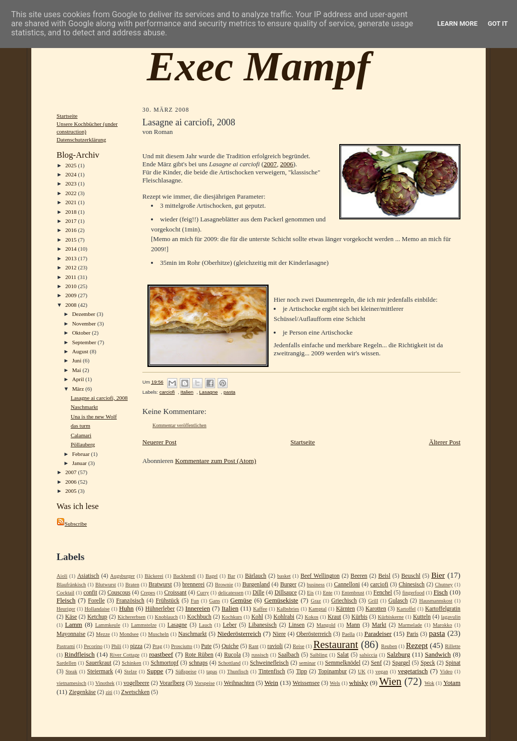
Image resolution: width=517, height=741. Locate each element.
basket (284, 576)
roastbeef (161, 654)
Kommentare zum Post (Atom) (215, 461)
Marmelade (410, 625)
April (78, 379)
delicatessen (230, 592)
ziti (109, 692)
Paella (348, 634)
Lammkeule (107, 625)
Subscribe (72, 524)
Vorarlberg (172, 683)
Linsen (296, 625)
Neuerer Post (159, 442)
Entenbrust (352, 592)
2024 (71, 174)
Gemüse (241, 600)
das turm (80, 426)
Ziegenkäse (82, 692)
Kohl (257, 617)
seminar (307, 663)
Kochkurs (232, 617)
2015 (71, 240)
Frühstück (167, 600)
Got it (498, 23)
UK (362, 671)
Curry (203, 592)
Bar (231, 576)
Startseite (67, 116)
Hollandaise (97, 609)
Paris (412, 634)
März (78, 389)
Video (446, 671)
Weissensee (306, 683)
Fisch (441, 592)
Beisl (384, 576)
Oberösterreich (313, 634)
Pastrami (66, 646)
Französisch (130, 600)
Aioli (62, 576)
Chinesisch (412, 584)
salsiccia (368, 655)
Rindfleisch (80, 654)
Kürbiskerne (390, 617)
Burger (288, 584)
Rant (253, 646)
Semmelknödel (342, 663)
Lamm (73, 624)
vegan (382, 671)
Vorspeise (204, 683)
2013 (71, 258)
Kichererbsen (131, 617)
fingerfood (413, 592)
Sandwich (438, 654)
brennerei (193, 584)
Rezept (417, 645)
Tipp (301, 671)
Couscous (119, 592)
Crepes (147, 592)
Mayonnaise (71, 634)
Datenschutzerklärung (81, 139)
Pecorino (93, 646)
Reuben (389, 646)
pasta (230, 392)
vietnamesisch (71, 683)
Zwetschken (135, 692)
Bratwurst (160, 584)
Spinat (452, 663)
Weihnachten (239, 683)
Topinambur (332, 671)
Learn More (457, 23)
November (84, 323)
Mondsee (128, 634)
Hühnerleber (160, 609)
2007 (71, 472)
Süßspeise (185, 671)
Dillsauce (286, 592)
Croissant (175, 592)
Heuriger (66, 609)
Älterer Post (444, 442)
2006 (71, 482)
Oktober (82, 333)
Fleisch (66, 600)
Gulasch (397, 600)
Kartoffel (406, 609)
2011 (71, 277)
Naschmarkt (84, 407)
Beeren (358, 576)
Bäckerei (153, 576)
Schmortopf (164, 663)
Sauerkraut (99, 663)
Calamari (81, 435)
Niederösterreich (239, 633)
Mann (353, 625)
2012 (71, 267)
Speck (428, 663)
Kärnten (345, 609)
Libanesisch (262, 625)
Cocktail (65, 592)
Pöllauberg (83, 444)
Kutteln (422, 617)
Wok (429, 683)
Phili (116, 646)
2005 (71, 491)
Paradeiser (377, 633)
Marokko (442, 625)
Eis (310, 592)
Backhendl (184, 576)
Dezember (84, 314)
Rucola (232, 655)
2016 (71, 230)
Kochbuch (199, 617)
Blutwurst (105, 584)
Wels (335, 683)
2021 (71, 202)
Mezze (103, 634)
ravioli (275, 646)
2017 (71, 221)
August (81, 351)
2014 (71, 249)
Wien (390, 681)
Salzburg (398, 654)
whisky (358, 682)
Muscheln (158, 634)
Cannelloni (346, 584)
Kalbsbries (288, 609)
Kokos (311, 617)
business (316, 584)
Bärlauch (255, 576)
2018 (71, 212)
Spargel (401, 663)
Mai (77, 370)
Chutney (444, 584)
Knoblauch (166, 617)
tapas (211, 671)
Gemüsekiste (281, 600)
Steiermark (100, 671)
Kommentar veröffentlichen (179, 425)
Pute (206, 646)
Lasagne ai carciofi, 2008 (99, 398)
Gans (214, 601)
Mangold (326, 625)
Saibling (319, 655)
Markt (379, 625)
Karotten (376, 609)
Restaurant (335, 644)
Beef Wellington (320, 576)
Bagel (211, 576)
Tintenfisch (271, 671)
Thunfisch (237, 671)
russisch (259, 655)
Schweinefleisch (269, 663)
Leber (229, 625)
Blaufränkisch (71, 584)
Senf (376, 663)
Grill (373, 601)
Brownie (224, 584)
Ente (327, 592)
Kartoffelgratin (442, 609)
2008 (71, 305)
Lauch (205, 625)
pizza (136, 646)
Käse (71, 617)
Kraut (334, 617)
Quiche (230, 646)
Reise (298, 646)
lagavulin (450, 617)
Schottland (229, 663)
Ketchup (97, 617)
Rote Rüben (199, 655)
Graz (316, 601)
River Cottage (124, 655)
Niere (279, 634)
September (85, 342)
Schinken (131, 663)
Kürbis (359, 617)
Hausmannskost (435, 601)
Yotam (451, 682)
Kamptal (317, 609)
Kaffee (260, 609)
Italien (186, 392)
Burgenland (256, 584)
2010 (71, 286)
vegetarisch (413, 671)
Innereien (197, 608)
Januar (80, 463)
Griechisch (344, 600)
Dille (258, 592)
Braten (132, 584)
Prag (157, 646)
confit (90, 592)
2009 (71, 295)
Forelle (96, 600)
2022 (71, 193)
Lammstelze (144, 625)
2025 (71, 165)
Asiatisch (88, 576)
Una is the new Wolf (94, 416)
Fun (195, 601)
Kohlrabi (283, 617)
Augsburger (122, 576)
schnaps (198, 663)
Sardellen (66, 663)
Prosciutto (181, 646)
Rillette (452, 646)
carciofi (167, 392)
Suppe (155, 671)
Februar (81, 454)
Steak (71, 671)
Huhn (126, 608)
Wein (271, 682)
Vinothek (105, 683)
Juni (77, 360)
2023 (71, 183)
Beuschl (411, 576)
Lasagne (208, 392)
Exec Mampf (259, 66)
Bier (438, 575)
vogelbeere (136, 683)
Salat (342, 655)
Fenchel (383, 592)
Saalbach (288, 655)
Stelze (130, 671)
